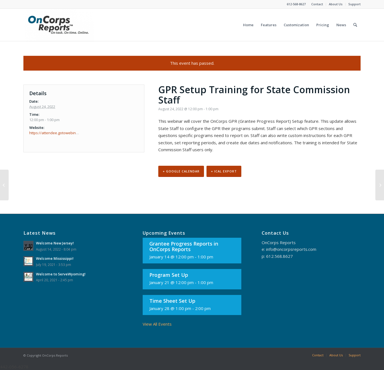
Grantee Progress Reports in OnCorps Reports (183, 246)
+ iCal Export (224, 171)
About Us (335, 4)
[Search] (355, 25)
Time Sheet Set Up (172, 300)
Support (354, 4)
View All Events (157, 324)
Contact (317, 4)
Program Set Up (168, 275)
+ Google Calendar (181, 171)
